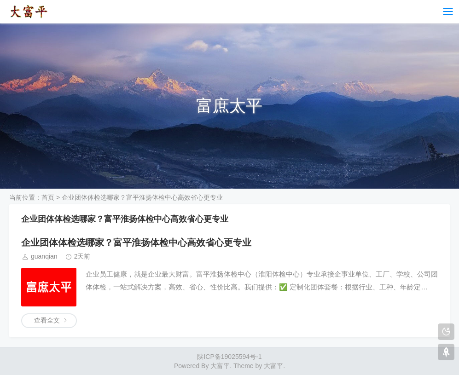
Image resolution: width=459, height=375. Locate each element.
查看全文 (47, 320)
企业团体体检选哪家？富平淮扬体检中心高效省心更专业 (136, 242)
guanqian (44, 256)
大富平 (273, 365)
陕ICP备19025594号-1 (229, 356)
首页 (47, 197)
